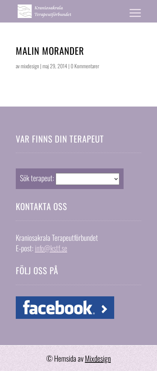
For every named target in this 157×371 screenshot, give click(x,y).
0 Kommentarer (85, 66)
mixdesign (30, 66)
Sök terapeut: (37, 177)
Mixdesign (98, 358)
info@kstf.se (51, 248)
